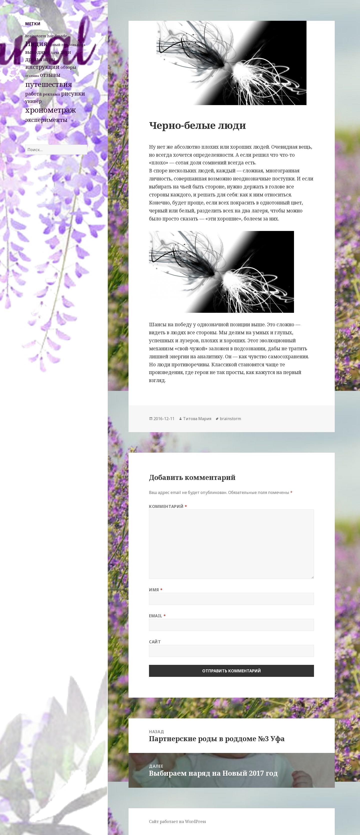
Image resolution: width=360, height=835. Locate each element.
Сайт (155, 642)
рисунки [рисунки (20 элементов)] (73, 93)
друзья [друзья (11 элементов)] (33, 59)
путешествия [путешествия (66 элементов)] (48, 84)
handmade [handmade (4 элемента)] (57, 35)
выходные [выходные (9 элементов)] (37, 52)
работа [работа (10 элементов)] (33, 94)
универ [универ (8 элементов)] (33, 101)
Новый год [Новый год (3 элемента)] (58, 44)
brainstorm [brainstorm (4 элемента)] (35, 35)
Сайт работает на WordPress (177, 821)
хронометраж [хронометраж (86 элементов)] (50, 110)
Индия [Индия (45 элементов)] (36, 43)
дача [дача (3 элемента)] (54, 52)
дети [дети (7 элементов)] (65, 52)
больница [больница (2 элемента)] (77, 45)
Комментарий (168, 506)
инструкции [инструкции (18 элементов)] (42, 66)
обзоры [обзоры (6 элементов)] (68, 67)
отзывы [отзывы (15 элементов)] (50, 74)
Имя (155, 590)
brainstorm (230, 418)
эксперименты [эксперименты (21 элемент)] (46, 120)
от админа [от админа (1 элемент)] (32, 76)
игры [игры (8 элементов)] (49, 59)
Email (157, 616)
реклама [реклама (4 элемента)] (51, 94)
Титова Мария (197, 418)
